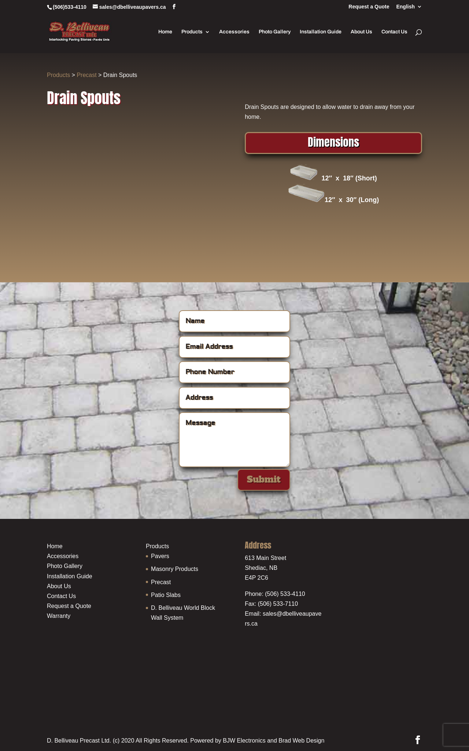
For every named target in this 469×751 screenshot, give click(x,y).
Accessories (234, 31)
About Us (361, 31)
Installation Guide (320, 31)
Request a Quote (368, 7)
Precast (86, 75)
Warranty (58, 616)
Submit (264, 479)
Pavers (160, 556)
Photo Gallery (275, 31)
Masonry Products (174, 569)
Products (192, 31)
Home (165, 31)
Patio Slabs (166, 595)
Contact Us (394, 31)
